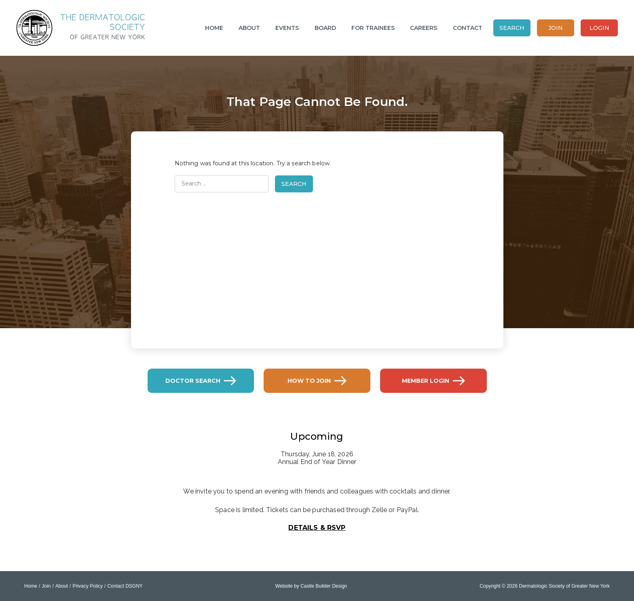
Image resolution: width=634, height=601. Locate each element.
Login (599, 28)
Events (287, 28)
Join (555, 28)
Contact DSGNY (124, 586)
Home (214, 28)
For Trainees (373, 28)
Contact (467, 28)
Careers (423, 28)
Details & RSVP (316, 528)
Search (511, 28)
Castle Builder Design (323, 586)
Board (325, 28)
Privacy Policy (87, 586)
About (249, 28)
